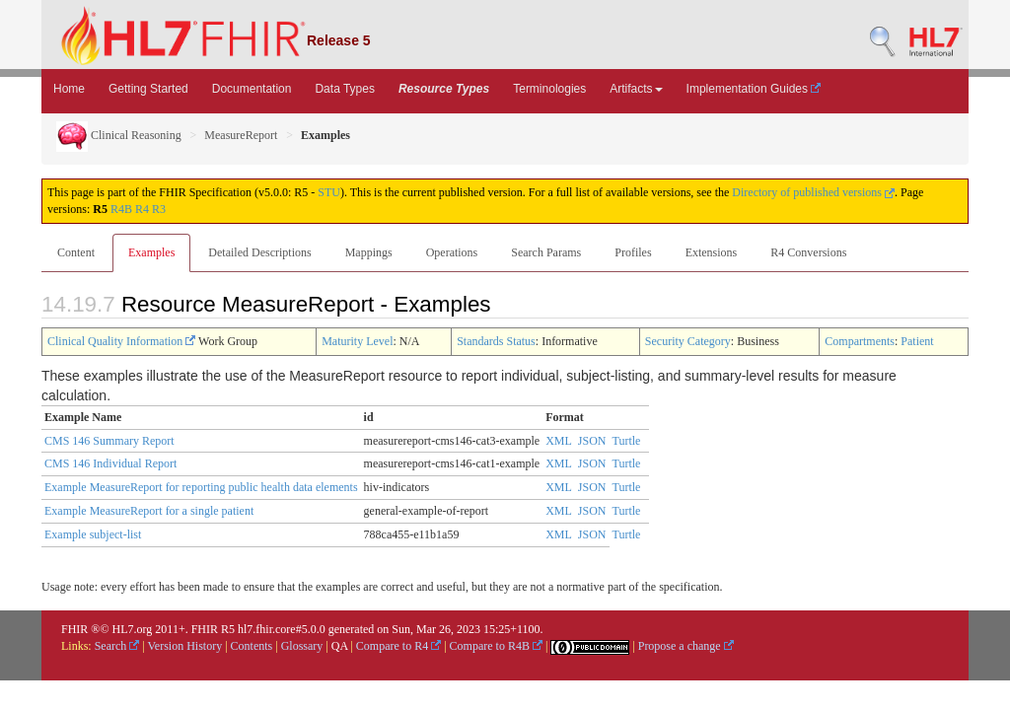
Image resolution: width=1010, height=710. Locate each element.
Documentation (252, 89)
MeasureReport (240, 135)
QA (339, 646)
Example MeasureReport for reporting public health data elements (201, 487)
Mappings (369, 252)
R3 (159, 209)
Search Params (546, 252)
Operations (452, 252)
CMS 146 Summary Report (109, 441)
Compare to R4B (496, 646)
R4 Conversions (808, 252)
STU (329, 192)
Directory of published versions (813, 192)
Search (117, 646)
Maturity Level (357, 341)
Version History (185, 646)
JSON (592, 441)
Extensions (711, 252)
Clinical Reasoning (118, 135)
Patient (917, 341)
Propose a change (686, 646)
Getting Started (148, 89)
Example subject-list (92, 534)
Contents (252, 646)
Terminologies (549, 89)
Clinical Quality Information (121, 341)
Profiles (632, 252)
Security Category (688, 341)
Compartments (860, 341)
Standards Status (496, 341)
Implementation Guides (754, 89)
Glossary (302, 646)
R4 (142, 209)
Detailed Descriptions (259, 252)
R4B (121, 209)
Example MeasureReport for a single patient (148, 511)
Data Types (344, 89)
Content (76, 252)
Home (69, 89)
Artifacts (636, 89)
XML (558, 441)
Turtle (627, 441)
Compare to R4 (398, 646)
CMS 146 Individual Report (110, 463)
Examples (151, 252)
